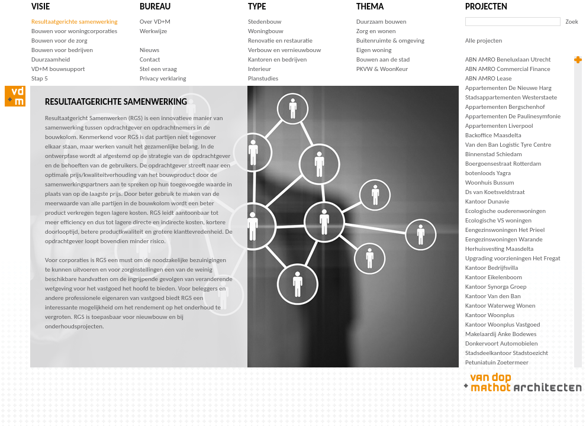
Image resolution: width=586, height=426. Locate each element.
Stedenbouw (264, 21)
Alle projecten (483, 40)
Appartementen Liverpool (499, 126)
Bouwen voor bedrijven (62, 50)
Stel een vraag (158, 69)
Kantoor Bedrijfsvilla (491, 268)
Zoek (572, 21)
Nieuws (149, 50)
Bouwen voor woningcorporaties (74, 31)
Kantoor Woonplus (489, 315)
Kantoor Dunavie (487, 201)
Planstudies (263, 78)
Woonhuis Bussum (489, 182)
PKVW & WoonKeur (382, 69)
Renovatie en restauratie (280, 40)
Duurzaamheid (50, 59)
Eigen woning (374, 50)
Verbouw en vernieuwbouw (284, 50)
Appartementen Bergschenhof (505, 107)
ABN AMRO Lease (488, 78)
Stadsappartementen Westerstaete (511, 97)
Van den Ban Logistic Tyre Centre (508, 145)
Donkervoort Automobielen (501, 343)
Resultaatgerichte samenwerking (74, 21)
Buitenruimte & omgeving (390, 40)
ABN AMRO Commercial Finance (507, 69)
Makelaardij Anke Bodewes (500, 334)
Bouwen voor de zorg (59, 40)
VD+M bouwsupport (58, 69)
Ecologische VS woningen (498, 220)
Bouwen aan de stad (383, 59)
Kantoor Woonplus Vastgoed (502, 324)
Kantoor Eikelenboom (493, 277)
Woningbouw (266, 31)
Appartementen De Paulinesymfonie (513, 116)
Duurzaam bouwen (381, 21)
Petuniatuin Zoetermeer (497, 362)
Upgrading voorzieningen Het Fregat (513, 258)
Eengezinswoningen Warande (504, 239)
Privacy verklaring (163, 78)
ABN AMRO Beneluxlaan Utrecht (507, 59)
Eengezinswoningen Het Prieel (505, 230)
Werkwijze (153, 31)
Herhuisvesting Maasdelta (499, 249)
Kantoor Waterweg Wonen (500, 305)
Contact (150, 59)
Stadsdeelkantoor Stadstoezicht (506, 353)
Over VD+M (155, 21)
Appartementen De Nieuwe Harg (508, 88)
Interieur (259, 69)
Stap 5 (39, 78)
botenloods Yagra (488, 173)
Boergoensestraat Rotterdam (503, 163)
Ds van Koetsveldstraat (495, 192)
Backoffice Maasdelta (493, 135)
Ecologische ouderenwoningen (505, 211)
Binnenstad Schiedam (493, 154)
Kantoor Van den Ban (493, 296)
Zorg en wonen (375, 31)
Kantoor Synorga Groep (496, 287)
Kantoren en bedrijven (277, 59)
